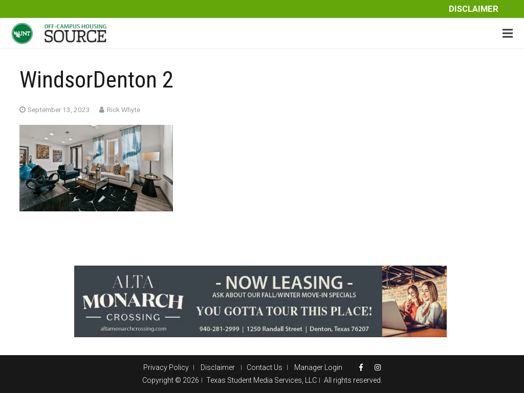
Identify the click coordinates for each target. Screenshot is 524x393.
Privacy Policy (166, 367)
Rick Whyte (123, 109)
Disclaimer (473, 9)
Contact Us (264, 367)
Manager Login (318, 367)
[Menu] (507, 33)
